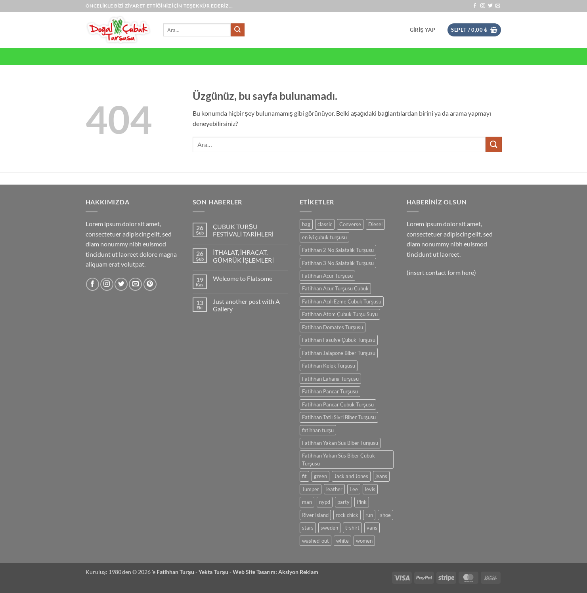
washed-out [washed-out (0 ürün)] (315, 541)
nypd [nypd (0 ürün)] (324, 502)
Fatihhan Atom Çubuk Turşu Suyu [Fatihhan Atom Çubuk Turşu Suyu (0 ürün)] (340, 314)
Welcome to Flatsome (242, 278)
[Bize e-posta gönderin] (497, 6)
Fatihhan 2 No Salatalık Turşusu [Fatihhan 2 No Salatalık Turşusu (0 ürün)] (338, 250)
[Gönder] (237, 30)
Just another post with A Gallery (246, 305)
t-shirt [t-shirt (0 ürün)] (352, 527)
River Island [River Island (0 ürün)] (315, 515)
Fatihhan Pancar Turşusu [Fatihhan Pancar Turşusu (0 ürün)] (330, 391)
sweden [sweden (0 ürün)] (329, 527)
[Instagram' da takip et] (482, 6)
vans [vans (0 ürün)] (372, 527)
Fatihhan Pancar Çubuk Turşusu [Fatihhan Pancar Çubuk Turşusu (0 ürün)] (338, 404)
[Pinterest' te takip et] (150, 284)
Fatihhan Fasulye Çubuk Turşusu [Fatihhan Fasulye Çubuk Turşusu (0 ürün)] (338, 340)
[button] (422, 30)
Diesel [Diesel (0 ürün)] (375, 224)
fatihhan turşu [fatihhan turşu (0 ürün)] (318, 430)
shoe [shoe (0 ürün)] (385, 515)
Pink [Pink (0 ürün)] (362, 502)
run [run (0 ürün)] (369, 515)
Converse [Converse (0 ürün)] (350, 224)
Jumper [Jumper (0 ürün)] (310, 489)
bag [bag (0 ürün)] (306, 224)
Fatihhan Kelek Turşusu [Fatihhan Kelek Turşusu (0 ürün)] (328, 365)
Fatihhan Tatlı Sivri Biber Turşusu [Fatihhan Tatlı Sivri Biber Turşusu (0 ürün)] (339, 417)
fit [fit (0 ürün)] (304, 476)
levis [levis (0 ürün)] (370, 489)
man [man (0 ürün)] (307, 502)
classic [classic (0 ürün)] (324, 224)
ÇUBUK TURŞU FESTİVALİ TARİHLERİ (243, 230)
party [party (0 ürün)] (343, 502)
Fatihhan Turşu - (178, 571)
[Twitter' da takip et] (490, 6)
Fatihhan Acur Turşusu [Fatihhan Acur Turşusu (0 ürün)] (327, 276)
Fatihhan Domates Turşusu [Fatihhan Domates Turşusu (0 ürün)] (332, 327)
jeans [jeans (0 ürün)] (381, 476)
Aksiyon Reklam (298, 571)
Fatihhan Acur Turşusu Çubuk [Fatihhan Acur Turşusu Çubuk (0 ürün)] (335, 288)
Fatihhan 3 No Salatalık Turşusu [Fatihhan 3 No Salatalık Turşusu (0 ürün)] (338, 263)
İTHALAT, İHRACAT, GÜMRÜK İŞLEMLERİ (243, 255)
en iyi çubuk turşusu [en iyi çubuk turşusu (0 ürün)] (324, 237)
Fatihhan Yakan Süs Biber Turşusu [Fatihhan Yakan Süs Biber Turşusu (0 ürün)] (340, 443)
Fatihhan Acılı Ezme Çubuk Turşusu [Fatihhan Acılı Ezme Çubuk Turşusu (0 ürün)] (341, 301)
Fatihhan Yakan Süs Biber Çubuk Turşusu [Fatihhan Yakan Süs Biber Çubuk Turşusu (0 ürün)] (338, 459)
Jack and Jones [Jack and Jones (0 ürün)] (351, 476)
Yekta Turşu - (216, 571)
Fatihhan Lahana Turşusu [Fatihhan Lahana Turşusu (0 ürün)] (330, 379)
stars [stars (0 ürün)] (308, 527)
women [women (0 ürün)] (364, 541)
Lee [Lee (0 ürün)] (354, 489)
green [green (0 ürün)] (320, 476)
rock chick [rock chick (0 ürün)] (347, 515)
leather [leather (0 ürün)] (334, 489)
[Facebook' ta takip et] (474, 6)
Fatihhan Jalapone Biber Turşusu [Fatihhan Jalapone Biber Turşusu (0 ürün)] (338, 353)
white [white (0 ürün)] (342, 541)
